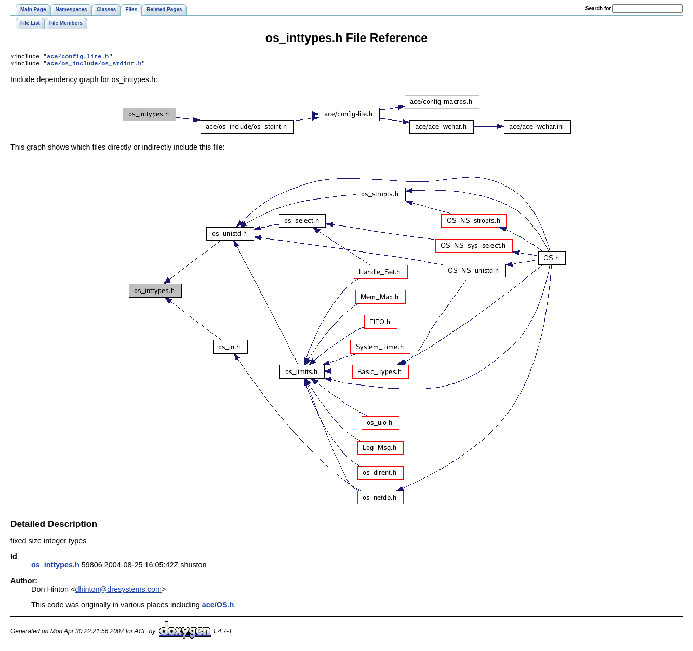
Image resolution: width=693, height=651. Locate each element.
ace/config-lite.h (78, 57)
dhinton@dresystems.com (118, 591)
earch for (598, 8)
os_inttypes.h (55, 567)
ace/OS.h (218, 607)
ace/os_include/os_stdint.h (94, 65)
